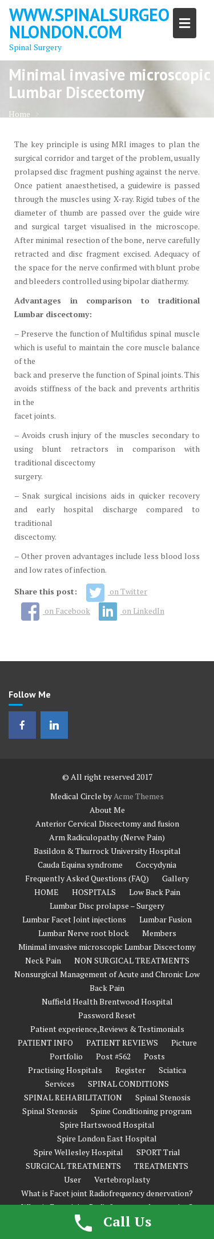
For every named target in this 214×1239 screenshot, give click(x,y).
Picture (184, 1042)
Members (159, 933)
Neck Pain (43, 960)
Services (60, 1083)
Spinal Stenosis (163, 1097)
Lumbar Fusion (165, 919)
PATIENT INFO (45, 1042)
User (72, 1179)
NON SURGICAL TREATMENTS (131, 960)
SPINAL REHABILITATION (73, 1097)
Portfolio (66, 1056)
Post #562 (113, 1056)
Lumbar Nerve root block (83, 933)
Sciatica (172, 1069)
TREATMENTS (161, 1165)
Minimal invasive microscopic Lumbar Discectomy (107, 946)
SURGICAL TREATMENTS (73, 1165)
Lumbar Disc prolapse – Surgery (107, 905)
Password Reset (107, 1015)
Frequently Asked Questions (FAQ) (87, 878)
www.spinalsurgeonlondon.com (89, 23)
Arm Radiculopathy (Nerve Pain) (107, 837)
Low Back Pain (154, 891)
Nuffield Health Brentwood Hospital (107, 1001)
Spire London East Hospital (107, 1138)
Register (130, 1069)
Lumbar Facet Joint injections (74, 919)
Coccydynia (156, 864)
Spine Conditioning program (141, 1111)
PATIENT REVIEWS (122, 1042)
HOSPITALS (94, 891)
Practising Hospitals (65, 1069)
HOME (46, 891)
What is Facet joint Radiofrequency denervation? (107, 1193)
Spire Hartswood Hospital (107, 1124)
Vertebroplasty (122, 1179)
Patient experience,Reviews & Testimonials (107, 1028)
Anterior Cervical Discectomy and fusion (107, 823)
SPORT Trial (158, 1152)
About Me (107, 809)
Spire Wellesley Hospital (78, 1152)
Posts (154, 1056)
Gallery (175, 878)
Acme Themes (139, 796)
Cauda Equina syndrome (80, 864)
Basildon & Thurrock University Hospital (107, 850)
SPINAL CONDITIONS (128, 1083)
